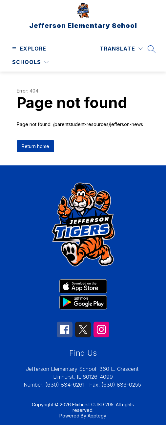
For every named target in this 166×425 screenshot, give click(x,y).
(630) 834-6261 (64, 384)
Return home (35, 146)
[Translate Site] (121, 49)
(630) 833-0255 (121, 384)
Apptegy (97, 415)
